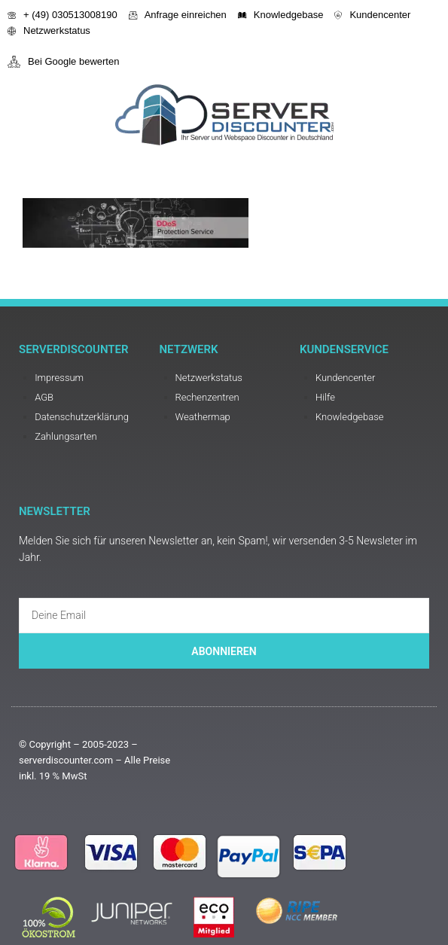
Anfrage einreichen (178, 14)
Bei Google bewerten (63, 62)
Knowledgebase (281, 14)
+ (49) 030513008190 (62, 14)
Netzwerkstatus (49, 30)
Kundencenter (372, 14)
